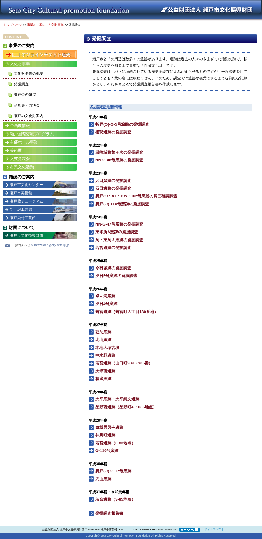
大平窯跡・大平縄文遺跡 (117, 399)
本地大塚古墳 (107, 347)
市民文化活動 (22, 167)
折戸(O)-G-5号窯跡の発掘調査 (122, 124)
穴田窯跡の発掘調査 (113, 180)
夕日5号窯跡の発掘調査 (116, 275)
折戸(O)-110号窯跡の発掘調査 (122, 204)
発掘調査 (21, 84)
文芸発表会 (20, 158)
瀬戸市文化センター (26, 185)
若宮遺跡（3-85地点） (115, 499)
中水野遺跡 (105, 355)
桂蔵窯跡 (103, 378)
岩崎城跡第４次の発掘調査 (119, 152)
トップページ (12, 24)
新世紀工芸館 (21, 209)
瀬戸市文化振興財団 (26, 235)
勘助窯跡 (103, 332)
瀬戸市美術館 (21, 193)
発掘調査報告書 (109, 513)
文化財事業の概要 (28, 73)
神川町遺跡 (105, 435)
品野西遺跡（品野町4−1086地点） (126, 407)
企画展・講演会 (27, 105)
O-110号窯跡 (106, 450)
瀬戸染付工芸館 (23, 218)
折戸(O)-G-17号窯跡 (113, 471)
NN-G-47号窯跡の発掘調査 (119, 224)
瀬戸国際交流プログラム (32, 134)
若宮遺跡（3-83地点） (115, 443)
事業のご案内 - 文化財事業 (45, 24)
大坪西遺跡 (105, 371)
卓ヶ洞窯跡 (105, 296)
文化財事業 (20, 63)
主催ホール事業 (24, 142)
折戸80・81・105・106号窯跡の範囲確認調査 (136, 196)
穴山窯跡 (103, 479)
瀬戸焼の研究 (25, 94)
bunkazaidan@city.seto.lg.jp (50, 245)
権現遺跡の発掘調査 (113, 132)
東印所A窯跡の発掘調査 (116, 232)
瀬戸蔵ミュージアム (26, 201)
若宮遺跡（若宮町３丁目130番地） (126, 311)
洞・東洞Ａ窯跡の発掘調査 (119, 240)
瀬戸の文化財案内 (28, 116)
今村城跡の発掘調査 (113, 268)
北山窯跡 (103, 339)
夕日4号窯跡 (106, 303)
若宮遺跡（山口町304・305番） (124, 363)
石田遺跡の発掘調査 (113, 188)
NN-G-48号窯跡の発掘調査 (119, 160)
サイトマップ (212, 529)
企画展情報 (20, 125)
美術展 (16, 150)
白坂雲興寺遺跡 (109, 427)
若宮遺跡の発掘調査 (113, 247)
